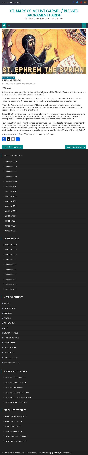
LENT (6, 328)
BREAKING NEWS (10, 308)
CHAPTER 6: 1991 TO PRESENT (16, 402)
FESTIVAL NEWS (9, 323)
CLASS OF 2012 (10, 231)
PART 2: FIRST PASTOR (13, 421)
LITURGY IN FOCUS (11, 333)
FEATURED (8, 318)
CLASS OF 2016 (10, 211)
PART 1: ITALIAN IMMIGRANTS (15, 416)
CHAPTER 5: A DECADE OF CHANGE (18, 397)
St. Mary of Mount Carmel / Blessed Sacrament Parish (44, 13)
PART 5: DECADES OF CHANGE (16, 436)
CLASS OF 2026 (11, 161)
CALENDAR (8, 313)
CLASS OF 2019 (10, 196)
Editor (18, 84)
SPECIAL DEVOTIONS (11, 362)
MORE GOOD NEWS (11, 338)
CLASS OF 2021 (10, 186)
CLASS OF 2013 (10, 226)
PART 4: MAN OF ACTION (14, 431)
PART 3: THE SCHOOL (13, 426)
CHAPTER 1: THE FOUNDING (15, 378)
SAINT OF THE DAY (8, 78)
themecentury (65, 453)
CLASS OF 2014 (11, 221)
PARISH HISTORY (10, 348)
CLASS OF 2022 (11, 181)
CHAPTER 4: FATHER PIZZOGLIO (17, 392)
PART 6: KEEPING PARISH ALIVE (16, 441)
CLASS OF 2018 (10, 201)
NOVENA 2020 (9, 343)
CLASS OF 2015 (10, 216)
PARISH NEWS (9, 353)
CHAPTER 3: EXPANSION (14, 387)
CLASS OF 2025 (11, 166)
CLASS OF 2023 (11, 176)
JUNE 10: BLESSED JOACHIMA (76, 147)
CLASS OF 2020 (11, 191)
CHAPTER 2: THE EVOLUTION (15, 382)
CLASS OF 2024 (11, 171)
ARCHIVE (7, 303)
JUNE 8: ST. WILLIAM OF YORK (14, 147)
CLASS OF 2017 (10, 206)
